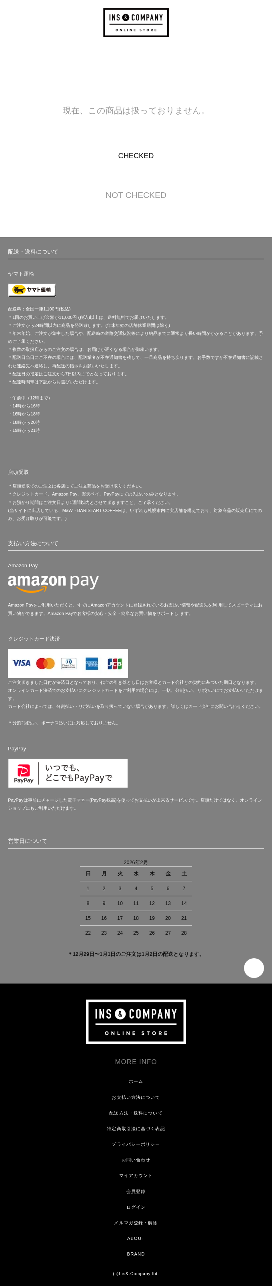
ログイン (136, 1207)
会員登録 (136, 1191)
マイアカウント (136, 1175)
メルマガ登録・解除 (136, 1222)
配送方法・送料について (135, 1113)
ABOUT (136, 1238)
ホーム (136, 1081)
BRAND (136, 1254)
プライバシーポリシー (136, 1144)
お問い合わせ (136, 1159)
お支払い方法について (136, 1097)
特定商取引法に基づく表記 (136, 1128)
